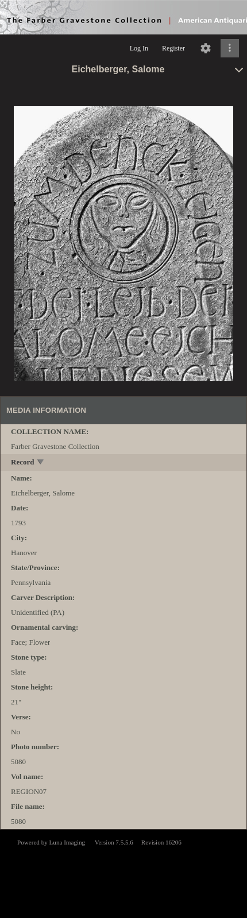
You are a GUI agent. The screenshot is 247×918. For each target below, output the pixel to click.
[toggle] (41, 463)
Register (173, 48)
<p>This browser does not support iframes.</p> (123, 873)
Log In (139, 48)
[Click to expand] (230, 48)
